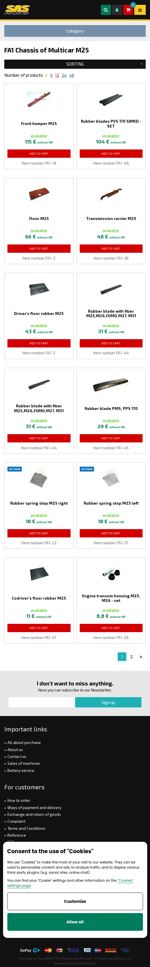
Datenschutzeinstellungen (75, 963)
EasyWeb (45, 958)
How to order (18, 800)
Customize (75, 901)
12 (57, 75)
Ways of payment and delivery (34, 807)
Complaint (16, 821)
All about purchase (24, 742)
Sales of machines (23, 763)
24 (64, 75)
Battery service (20, 770)
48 (71, 75)
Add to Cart (39, 153)
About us (15, 749)
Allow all (74, 922)
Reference (16, 835)
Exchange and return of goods (34, 814)
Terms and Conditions (26, 828)
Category (75, 30)
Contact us (16, 756)
